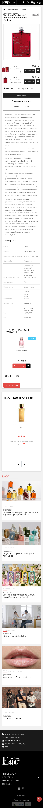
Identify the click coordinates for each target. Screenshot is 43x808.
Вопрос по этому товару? (18, 88)
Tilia (21, 427)
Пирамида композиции (21, 101)
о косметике (8, 712)
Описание (21, 95)
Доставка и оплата (21, 107)
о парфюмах (9, 506)
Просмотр (19, 366)
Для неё (23, 9)
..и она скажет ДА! (12, 718)
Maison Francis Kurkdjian (15, 636)
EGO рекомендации (12, 671)
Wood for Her (21, 350)
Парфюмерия (13, 9)
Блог (5, 476)
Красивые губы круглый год (17, 677)
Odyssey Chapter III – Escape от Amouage (19, 554)
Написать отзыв (12, 385)
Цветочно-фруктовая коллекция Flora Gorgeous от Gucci (19, 596)
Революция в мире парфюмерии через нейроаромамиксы (20, 513)
